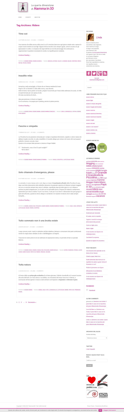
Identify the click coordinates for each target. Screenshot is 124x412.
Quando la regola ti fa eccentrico (95, 240)
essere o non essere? (92, 126)
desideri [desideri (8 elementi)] (88, 170)
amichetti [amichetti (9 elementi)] (88, 161)
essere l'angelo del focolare (32, 206)
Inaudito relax (25, 75)
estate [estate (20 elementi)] (98, 170)
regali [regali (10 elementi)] (102, 187)
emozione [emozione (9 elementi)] (92, 170)
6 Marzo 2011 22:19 (23, 81)
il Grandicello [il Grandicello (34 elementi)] (93, 175)
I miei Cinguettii (90, 349)
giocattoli (60, 159)
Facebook (71, 250)
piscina (25, 63)
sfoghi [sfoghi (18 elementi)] (101, 192)
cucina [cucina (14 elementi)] (101, 168)
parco (79, 61)
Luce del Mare (90, 309)
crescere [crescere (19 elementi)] (95, 168)
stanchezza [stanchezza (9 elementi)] (95, 194)
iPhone (76, 250)
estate (66, 250)
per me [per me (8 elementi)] (93, 187)
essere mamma (28, 61)
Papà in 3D (33, 252)
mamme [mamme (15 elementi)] (94, 180)
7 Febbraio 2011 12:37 (24, 132)
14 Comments (39, 81)
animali (40, 289)
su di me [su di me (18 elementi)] (102, 194)
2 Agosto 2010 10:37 (23, 226)
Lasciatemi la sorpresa (92, 237)
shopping (36, 207)
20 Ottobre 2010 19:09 (24, 178)
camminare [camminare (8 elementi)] (100, 163)
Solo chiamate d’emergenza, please (36, 172)
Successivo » (32, 302)
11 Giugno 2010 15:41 (24, 271)
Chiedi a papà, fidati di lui (93, 256)
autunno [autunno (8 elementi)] (102, 161)
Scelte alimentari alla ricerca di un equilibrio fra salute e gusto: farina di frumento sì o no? (96, 262)
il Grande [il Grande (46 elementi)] (101, 172)
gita (47, 289)
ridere (29, 63)
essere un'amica (37, 61)
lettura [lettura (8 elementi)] (98, 178)
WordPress (105, 406)
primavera (77, 289)
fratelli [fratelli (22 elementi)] (89, 173)
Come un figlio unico (92, 225)
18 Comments (41, 178)
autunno (55, 61)
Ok (100, 410)
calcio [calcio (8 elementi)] (96, 163)
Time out (23, 34)
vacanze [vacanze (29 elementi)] (100, 196)
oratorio (74, 61)
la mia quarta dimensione (100, 52)
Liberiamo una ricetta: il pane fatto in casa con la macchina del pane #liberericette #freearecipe (96, 207)
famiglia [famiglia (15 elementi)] (104, 170)
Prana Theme (90, 406)
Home (20, 17)
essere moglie (54, 250)
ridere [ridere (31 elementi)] (95, 189)
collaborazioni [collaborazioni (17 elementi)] (96, 166)
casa (62, 111)
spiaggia (43, 252)
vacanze (48, 252)
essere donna (28, 111)
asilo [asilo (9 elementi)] (99, 161)
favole (55, 159)
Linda (87, 319)
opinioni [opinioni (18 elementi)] (97, 185)
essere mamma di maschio (48, 111)
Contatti (28, 17)
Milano (69, 61)
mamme (66, 289)
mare (24, 252)
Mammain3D (32, 406)
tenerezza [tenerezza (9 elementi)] (88, 196)
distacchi (79, 206)
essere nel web (90, 123)
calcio (59, 61)
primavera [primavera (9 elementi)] (98, 187)
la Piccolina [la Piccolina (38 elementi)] (94, 176)
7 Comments (41, 40)
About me (37, 17)
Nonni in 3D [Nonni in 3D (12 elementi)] (90, 185)
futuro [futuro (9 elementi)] (93, 173)
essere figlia (89, 100)
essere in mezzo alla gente (93, 103)
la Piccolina (66, 159)
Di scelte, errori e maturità (93, 216)
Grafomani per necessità (93, 213)
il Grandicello (68, 111)
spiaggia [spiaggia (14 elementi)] (89, 194)
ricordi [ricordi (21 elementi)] (89, 189)
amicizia (50, 61)
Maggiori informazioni (109, 410)
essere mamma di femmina (40, 159)
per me (20, 63)
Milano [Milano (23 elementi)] (102, 182)
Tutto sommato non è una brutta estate (38, 220)
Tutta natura (25, 264)
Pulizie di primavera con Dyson (94, 267)
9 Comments (40, 271)
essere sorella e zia (91, 130)
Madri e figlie (89, 228)
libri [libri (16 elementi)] (101, 178)
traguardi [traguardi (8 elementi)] (94, 196)
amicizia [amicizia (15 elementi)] (94, 161)
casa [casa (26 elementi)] (88, 166)
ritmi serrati (22, 113)
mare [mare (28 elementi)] (96, 182)
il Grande (64, 61)
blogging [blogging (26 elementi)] (90, 163)
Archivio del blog (90, 334)
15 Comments (39, 226)
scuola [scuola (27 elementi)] (95, 191)
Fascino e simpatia (28, 126)
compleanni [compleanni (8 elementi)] (89, 168)
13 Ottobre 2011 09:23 (24, 40)
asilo (71, 206)
